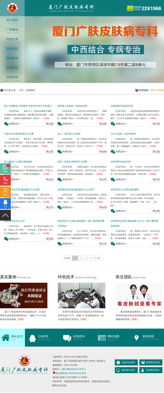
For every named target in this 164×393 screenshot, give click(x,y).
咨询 (5, 171)
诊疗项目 (12, 21)
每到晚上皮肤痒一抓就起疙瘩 (72, 106)
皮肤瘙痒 (30, 90)
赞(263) (103, 207)
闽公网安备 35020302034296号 (71, 373)
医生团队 (12, 50)
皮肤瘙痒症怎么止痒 (14, 221)
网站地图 (113, 338)
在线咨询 (79, 338)
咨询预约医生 (153, 370)
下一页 (97, 258)
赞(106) (156, 244)
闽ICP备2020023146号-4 (73, 369)
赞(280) (103, 124)
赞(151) (156, 179)
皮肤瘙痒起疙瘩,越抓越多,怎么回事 (22, 189)
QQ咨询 (44, 338)
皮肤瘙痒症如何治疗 (121, 161)
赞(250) (156, 151)
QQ (5, 206)
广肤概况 (12, 31)
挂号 (5, 195)
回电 (5, 183)
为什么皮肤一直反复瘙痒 (123, 134)
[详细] (21, 319)
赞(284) (103, 151)
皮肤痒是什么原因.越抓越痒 (125, 189)
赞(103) (156, 211)
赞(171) (103, 244)
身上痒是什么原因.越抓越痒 (18, 161)
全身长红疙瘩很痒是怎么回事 (19, 134)
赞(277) (49, 207)
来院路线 (12, 79)
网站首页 (17, 338)
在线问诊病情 (128, 362)
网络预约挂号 (128, 370)
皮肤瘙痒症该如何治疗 (122, 106)
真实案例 (12, 60)
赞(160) (49, 124)
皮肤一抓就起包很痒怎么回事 (72, 161)
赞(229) (156, 124)
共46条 (67, 258)
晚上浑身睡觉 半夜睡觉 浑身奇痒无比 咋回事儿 (28, 106)
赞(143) (49, 151)
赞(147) (103, 179)
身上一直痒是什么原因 (68, 134)
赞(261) (49, 179)
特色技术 (12, 41)
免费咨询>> (15, 124)
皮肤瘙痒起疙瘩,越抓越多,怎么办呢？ (76, 189)
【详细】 (46, 118)
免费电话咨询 (153, 362)
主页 (21, 90)
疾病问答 (12, 69)
